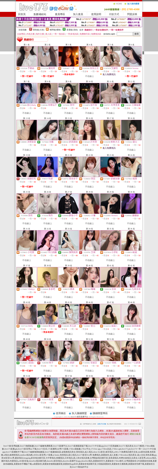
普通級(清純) (72, 30)
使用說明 (96, 14)
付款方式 (114, 14)
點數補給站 (40, 14)
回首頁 (22, 14)
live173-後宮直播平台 (79, 417)
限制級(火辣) (38, 30)
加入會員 (78, 14)
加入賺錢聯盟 (79, 413)
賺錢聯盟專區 (100, 413)
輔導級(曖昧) (55, 30)
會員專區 (60, 14)
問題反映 (132, 14)
